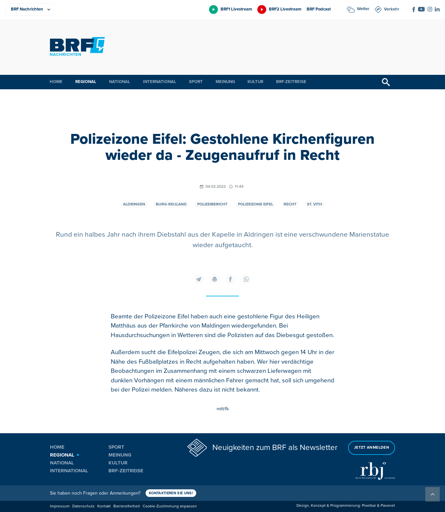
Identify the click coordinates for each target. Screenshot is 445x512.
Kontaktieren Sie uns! (171, 493)
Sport (196, 81)
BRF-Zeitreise (291, 81)
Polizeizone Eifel (255, 204)
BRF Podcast (319, 9)
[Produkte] (29, 9)
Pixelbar (369, 505)
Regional (85, 81)
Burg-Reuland (171, 204)
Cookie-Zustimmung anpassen (170, 506)
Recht (290, 204)
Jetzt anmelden (371, 447)
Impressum (60, 506)
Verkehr (391, 9)
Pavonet (388, 505)
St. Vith (314, 204)
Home (56, 81)
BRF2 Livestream (285, 9)
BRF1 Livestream (236, 9)
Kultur (255, 81)
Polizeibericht (212, 204)
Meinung (225, 81)
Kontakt (104, 506)
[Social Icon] (413, 9)
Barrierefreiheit (126, 506)
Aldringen (134, 204)
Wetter (363, 8)
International (159, 81)
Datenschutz (83, 506)
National (119, 81)
